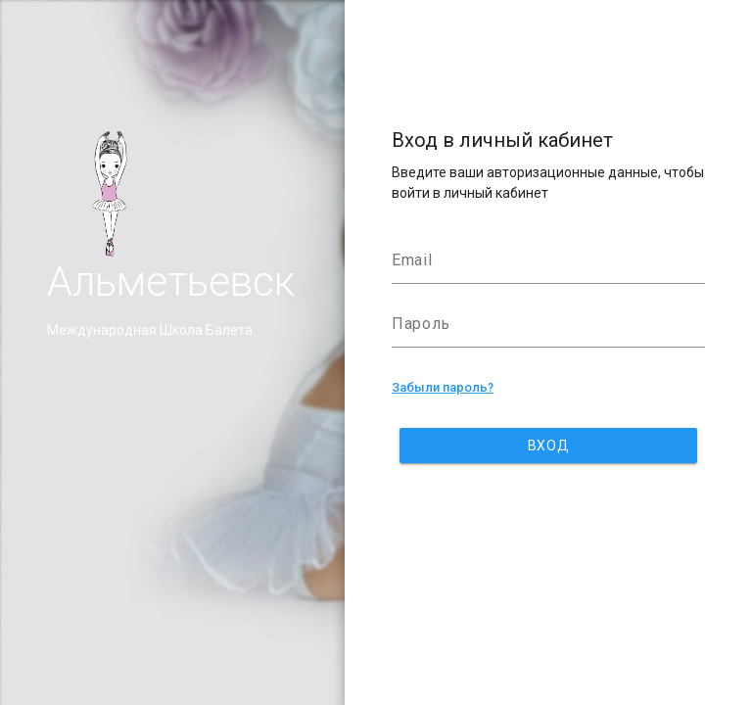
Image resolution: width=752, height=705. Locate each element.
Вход (548, 445)
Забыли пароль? (443, 387)
